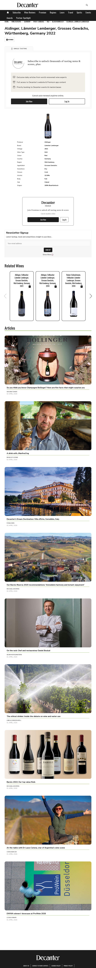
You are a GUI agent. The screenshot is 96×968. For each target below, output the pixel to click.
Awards (10, 17)
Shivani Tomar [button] (12, 392)
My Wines (9, 39)
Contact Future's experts (40, 966)
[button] (19, 49)
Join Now (29, 101)
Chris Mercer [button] (12, 852)
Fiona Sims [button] (10, 523)
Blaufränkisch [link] (58, 21)
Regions (53, 12)
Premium (42, 12)
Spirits (79, 12)
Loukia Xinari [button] (11, 917)
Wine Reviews (29, 12)
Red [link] (48, 21)
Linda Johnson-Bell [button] (14, 720)
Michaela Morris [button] (13, 589)
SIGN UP (48, 250)
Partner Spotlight (23, 17)
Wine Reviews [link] (16, 21)
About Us (26, 966)
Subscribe (17, 12)
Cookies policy (56, 966)
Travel (70, 12)
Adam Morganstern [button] (14, 655)
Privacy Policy (68, 966)
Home (7, 21)
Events (88, 12)
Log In (67, 101)
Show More (48, 255)
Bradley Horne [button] (12, 457)
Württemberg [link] (38, 21)
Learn (62, 12)
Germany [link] (27, 21)
